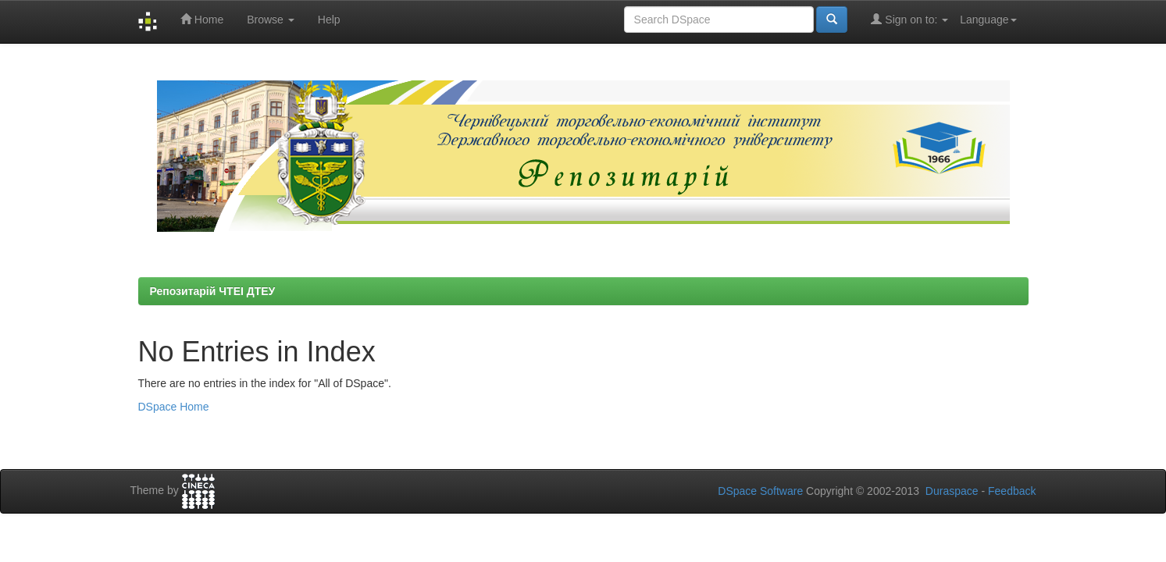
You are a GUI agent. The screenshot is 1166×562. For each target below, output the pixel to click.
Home (201, 19)
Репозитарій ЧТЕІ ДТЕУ (213, 291)
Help (329, 19)
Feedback (1012, 491)
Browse (270, 19)
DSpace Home (173, 406)
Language (988, 19)
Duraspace (952, 491)
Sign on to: (909, 19)
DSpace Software (760, 491)
